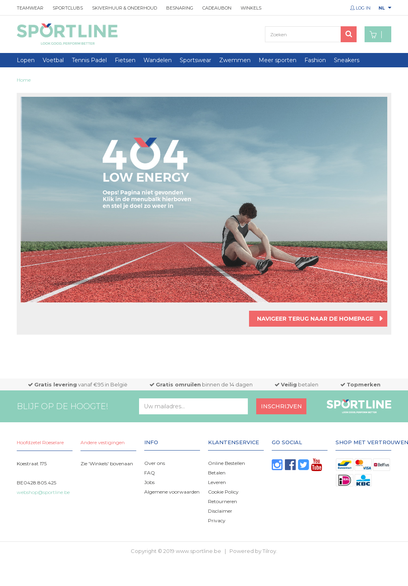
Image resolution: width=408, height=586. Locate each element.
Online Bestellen (226, 463)
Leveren (217, 482)
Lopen (26, 60)
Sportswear (195, 60)
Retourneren (222, 501)
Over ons (154, 463)
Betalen (217, 473)
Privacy (217, 520)
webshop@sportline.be (43, 492)
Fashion (315, 60)
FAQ (149, 473)
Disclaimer (220, 511)
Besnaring (179, 8)
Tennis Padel (89, 60)
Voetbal (53, 60)
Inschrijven (281, 406)
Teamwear (30, 8)
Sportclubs (68, 8)
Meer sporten (277, 60)
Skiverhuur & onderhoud (124, 8)
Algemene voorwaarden (172, 492)
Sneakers (346, 60)
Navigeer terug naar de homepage (315, 318)
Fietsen (125, 60)
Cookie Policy (223, 492)
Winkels (251, 8)
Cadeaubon (216, 8)
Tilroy (269, 551)
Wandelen (157, 60)
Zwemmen (235, 60)
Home (24, 80)
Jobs (149, 482)
